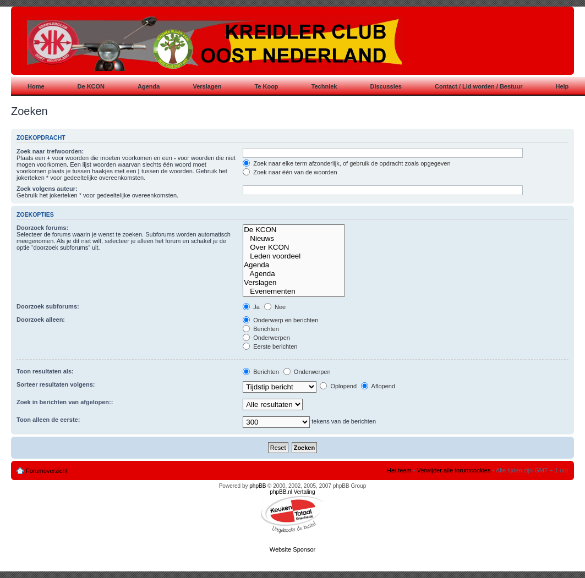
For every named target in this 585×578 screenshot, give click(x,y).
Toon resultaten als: (45, 371)
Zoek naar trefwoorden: (50, 151)
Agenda (294, 265)
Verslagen (294, 282)
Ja (251, 307)
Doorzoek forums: (42, 227)
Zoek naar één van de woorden (290, 172)
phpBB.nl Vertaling (292, 492)
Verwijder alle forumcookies (454, 470)
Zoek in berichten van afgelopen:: (65, 402)
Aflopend (378, 386)
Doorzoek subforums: (48, 306)
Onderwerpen (266, 337)
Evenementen (294, 291)
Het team (399, 470)
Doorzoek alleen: (41, 319)
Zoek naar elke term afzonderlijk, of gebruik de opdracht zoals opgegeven (346, 163)
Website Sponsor (293, 549)
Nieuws (294, 238)
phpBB (257, 486)
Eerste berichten (270, 346)
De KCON (294, 229)
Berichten (261, 329)
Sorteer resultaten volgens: (56, 384)
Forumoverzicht (47, 470)
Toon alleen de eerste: (48, 419)
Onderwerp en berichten (280, 320)
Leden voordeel (294, 256)
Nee (275, 307)
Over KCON (294, 247)
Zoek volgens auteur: (47, 188)
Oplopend (338, 386)
